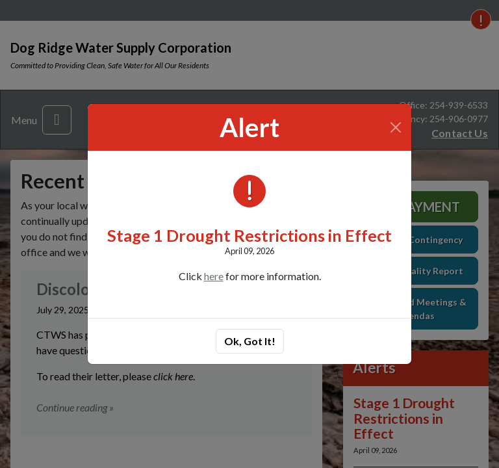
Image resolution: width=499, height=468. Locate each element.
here (214, 276)
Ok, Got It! (249, 341)
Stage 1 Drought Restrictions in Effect (249, 235)
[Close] (396, 127)
